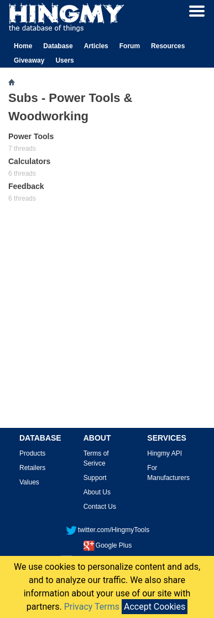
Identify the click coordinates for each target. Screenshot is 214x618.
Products (32, 453)
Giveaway (29, 60)
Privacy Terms (91, 606)
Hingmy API (164, 453)
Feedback (26, 186)
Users (64, 60)
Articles (96, 46)
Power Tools (31, 136)
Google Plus (107, 545)
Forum (129, 46)
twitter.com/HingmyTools (107, 530)
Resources (168, 46)
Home (23, 46)
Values (29, 482)
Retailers (32, 468)
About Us (97, 492)
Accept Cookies (154, 606)
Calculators (29, 161)
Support (95, 478)
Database (57, 46)
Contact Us (99, 506)
